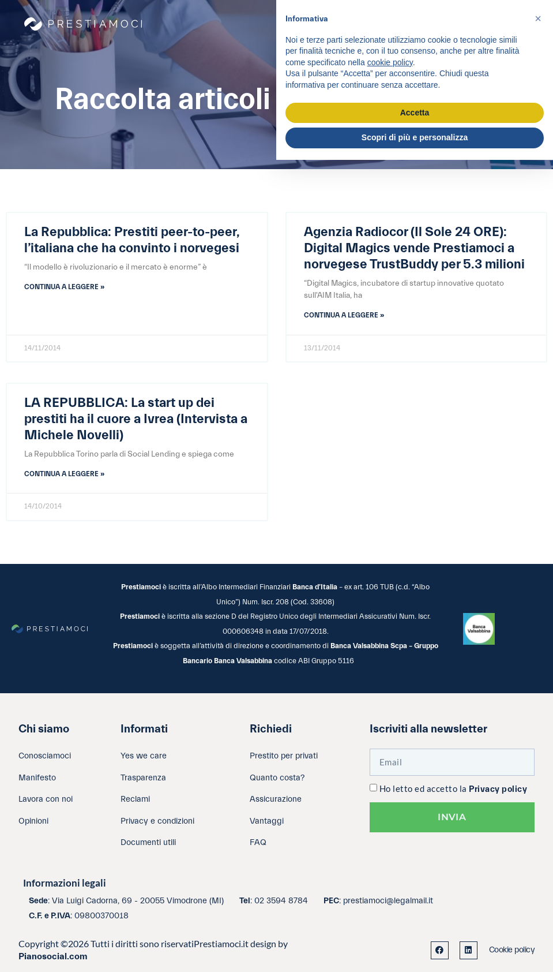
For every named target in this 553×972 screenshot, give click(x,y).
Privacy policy (498, 789)
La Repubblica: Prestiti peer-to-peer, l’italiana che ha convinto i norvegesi (132, 240)
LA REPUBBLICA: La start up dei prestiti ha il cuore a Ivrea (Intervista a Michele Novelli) (135, 419)
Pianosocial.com (53, 956)
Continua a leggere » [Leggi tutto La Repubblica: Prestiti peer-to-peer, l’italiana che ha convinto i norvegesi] (64, 287)
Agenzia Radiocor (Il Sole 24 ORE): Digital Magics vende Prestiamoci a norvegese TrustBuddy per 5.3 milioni (414, 248)
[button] (538, 18)
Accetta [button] (415, 112)
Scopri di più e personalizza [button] (415, 137)
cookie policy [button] (390, 62)
